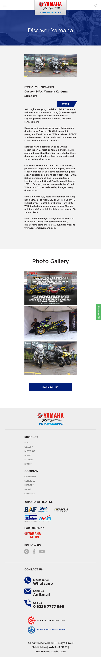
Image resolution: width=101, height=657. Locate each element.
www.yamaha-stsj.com (51, 651)
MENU (8, 5)
